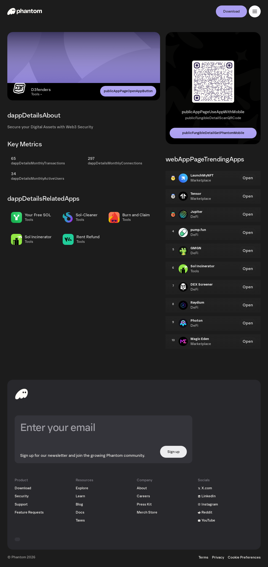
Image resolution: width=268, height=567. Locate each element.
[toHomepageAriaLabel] (21, 394)
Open (248, 178)
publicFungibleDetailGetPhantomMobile (213, 133)
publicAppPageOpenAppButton (128, 91)
